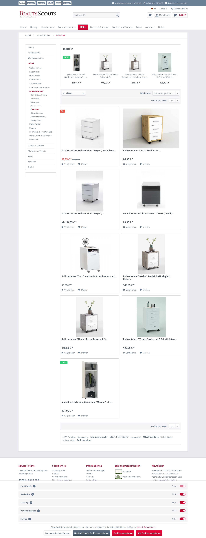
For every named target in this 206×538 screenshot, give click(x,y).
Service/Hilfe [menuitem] (178, 8)
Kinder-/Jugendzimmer (39, 87)
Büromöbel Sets (37, 113)
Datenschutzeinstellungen (57, 533)
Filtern (67, 93)
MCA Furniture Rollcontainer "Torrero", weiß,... (148, 213)
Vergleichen (68, 164)
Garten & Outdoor (36, 145)
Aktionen (32, 161)
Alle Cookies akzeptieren (149, 533)
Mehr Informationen (146, 527)
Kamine (32, 128)
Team (30, 156)
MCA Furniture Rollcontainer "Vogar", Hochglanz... (89, 150)
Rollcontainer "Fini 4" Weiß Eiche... (141, 150)
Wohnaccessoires (36, 58)
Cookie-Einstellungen (95, 470)
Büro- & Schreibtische (39, 95)
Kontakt (55, 473)
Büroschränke (36, 106)
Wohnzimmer (35, 68)
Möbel (31, 63)
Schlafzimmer (35, 83)
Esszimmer (34, 71)
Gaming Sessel (36, 120)
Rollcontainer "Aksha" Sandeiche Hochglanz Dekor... (135, 75)
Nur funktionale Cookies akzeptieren (91, 533)
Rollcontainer (83, 437)
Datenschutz (91, 480)
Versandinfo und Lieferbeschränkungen (62, 478)
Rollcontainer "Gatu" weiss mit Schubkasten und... (89, 276)
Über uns (90, 476)
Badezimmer (35, 79)
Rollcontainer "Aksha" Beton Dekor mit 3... (105, 75)
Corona (89, 473)
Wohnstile (33, 139)
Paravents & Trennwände (40, 132)
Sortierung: (145, 93)
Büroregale (35, 102)
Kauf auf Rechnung (127, 477)
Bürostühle (35, 98)
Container (35, 109)
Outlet (31, 167)
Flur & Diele (34, 75)
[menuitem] (96, 16)
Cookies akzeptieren (123, 533)
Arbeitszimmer (36, 91)
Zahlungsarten (58, 470)
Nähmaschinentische (38, 117)
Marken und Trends (37, 151)
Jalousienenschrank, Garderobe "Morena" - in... (76, 75)
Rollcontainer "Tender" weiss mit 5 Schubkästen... (165, 75)
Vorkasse (123, 471)
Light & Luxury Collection (40, 135)
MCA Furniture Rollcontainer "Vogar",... (83, 213)
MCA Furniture (70, 437)
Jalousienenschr (99, 436)
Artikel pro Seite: (159, 100)
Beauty (31, 47)
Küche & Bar (35, 124)
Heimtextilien (34, 52)
